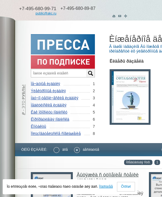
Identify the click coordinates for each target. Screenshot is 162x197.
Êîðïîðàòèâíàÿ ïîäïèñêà (50, 119)
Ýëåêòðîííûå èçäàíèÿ (48, 91)
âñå (60, 150)
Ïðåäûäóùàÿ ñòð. (138, 162)
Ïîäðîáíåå (106, 186)
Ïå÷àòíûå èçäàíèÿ (45, 84)
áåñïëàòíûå (86, 150)
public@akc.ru (45, 13)
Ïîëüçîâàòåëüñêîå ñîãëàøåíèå (56, 133)
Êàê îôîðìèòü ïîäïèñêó (49, 112)
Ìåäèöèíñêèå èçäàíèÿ (49, 105)
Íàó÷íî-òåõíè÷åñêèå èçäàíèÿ (54, 98)
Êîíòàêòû (38, 126)
